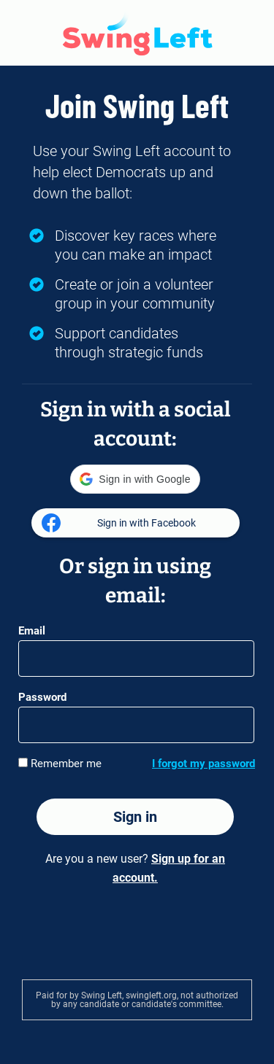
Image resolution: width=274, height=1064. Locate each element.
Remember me (60, 763)
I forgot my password (203, 763)
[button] (134, 479)
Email (31, 631)
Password (42, 697)
